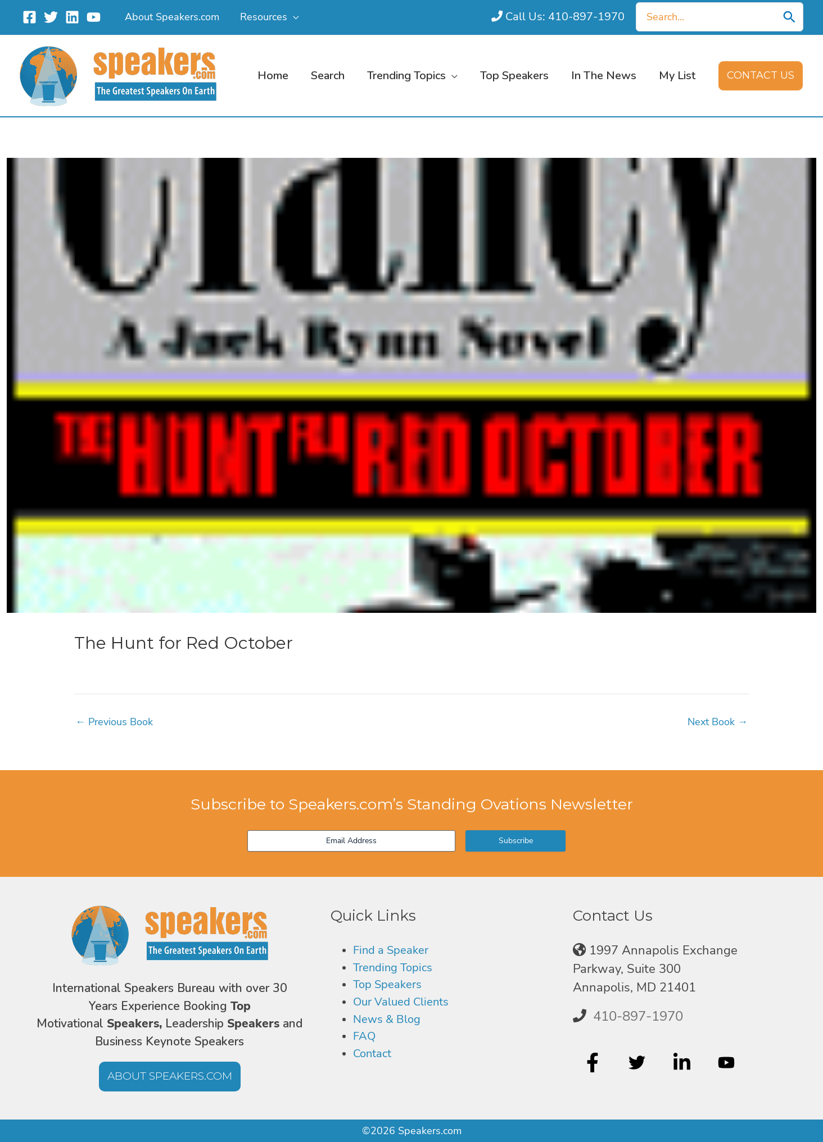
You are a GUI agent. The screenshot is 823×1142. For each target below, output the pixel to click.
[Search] (789, 17)
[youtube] (728, 1062)
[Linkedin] (72, 17)
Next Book (718, 722)
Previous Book (114, 722)
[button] (293, 17)
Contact (374, 1060)
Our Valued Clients (406, 1005)
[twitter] (638, 1062)
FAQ (365, 1041)
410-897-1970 (638, 1016)
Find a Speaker (395, 950)
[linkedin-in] (683, 1062)
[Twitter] (51, 17)
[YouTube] (93, 17)
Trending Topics (397, 969)
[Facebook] (29, 17)
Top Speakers (391, 987)
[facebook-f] (594, 1062)
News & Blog (390, 1023)
